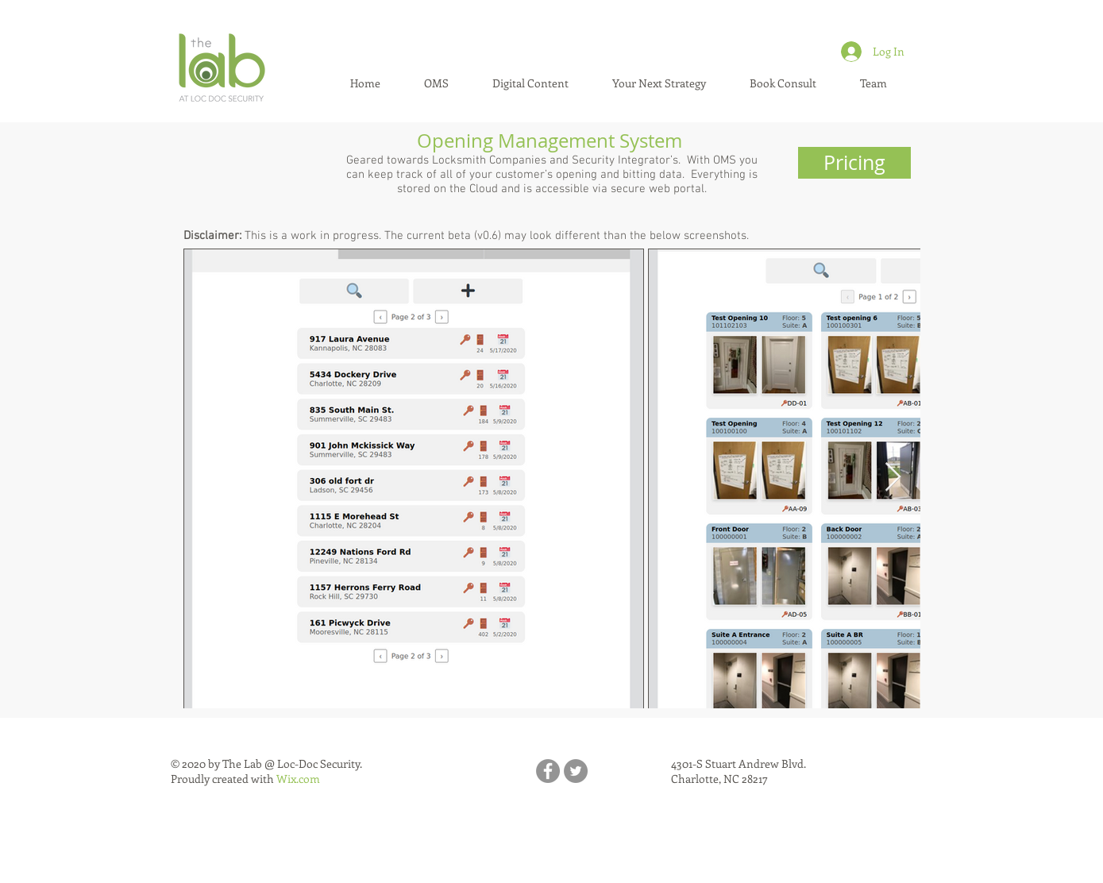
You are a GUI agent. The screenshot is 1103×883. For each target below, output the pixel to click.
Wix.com (298, 778)
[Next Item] (893, 477)
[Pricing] (854, 163)
